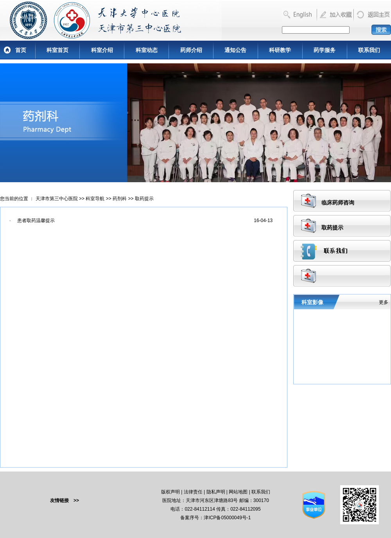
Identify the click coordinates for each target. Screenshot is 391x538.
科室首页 (57, 50)
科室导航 (95, 198)
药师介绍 (191, 50)
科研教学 (280, 50)
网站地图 (238, 492)
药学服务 (324, 50)
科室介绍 (102, 50)
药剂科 (120, 198)
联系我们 (369, 50)
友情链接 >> (64, 500)
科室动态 (147, 50)
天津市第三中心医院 (57, 198)
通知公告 (235, 50)
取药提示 (144, 198)
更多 (383, 302)
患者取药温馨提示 (36, 220)
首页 (20, 50)
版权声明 (170, 492)
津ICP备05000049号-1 (227, 517)
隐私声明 (215, 492)
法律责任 (193, 492)
